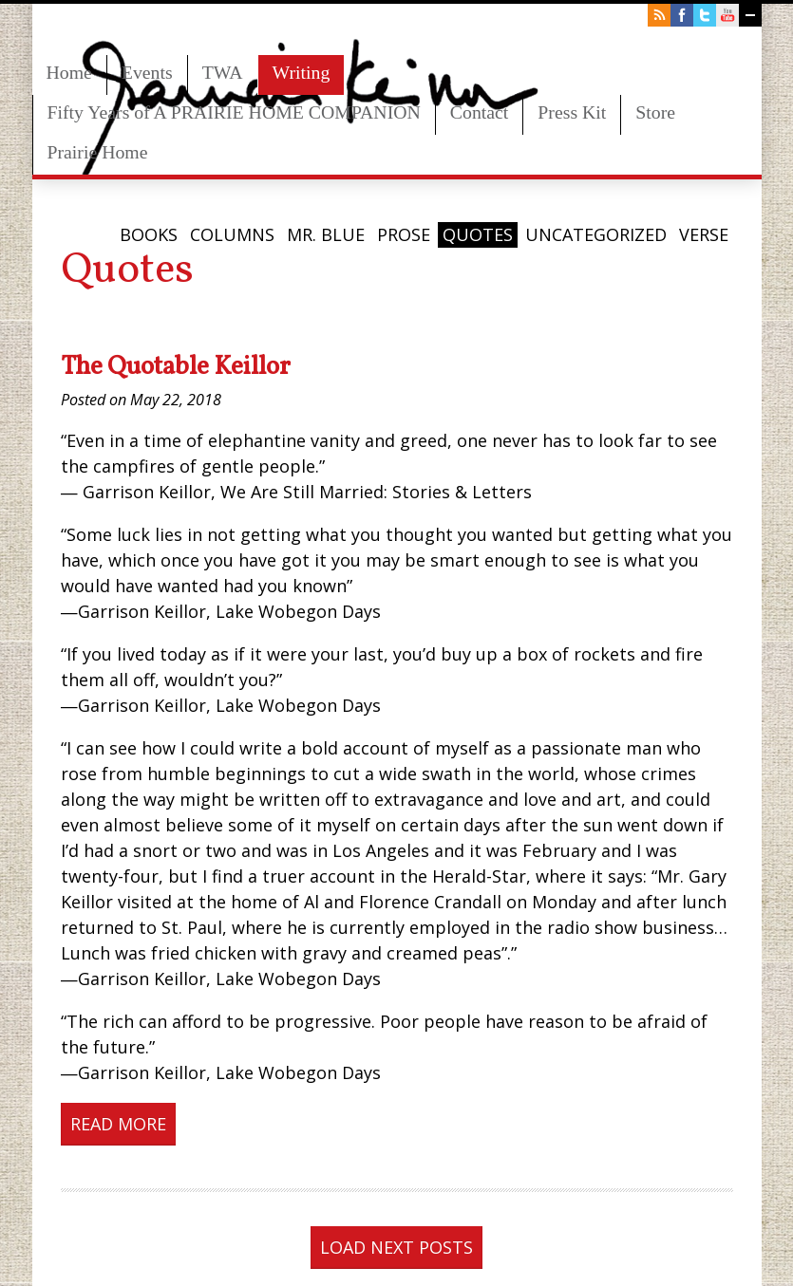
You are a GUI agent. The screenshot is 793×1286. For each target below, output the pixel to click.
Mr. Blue (326, 234)
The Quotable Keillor (176, 367)
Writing (301, 72)
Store (655, 112)
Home (69, 72)
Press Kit (572, 112)
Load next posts (396, 1247)
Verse (703, 234)
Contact (479, 112)
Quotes (478, 234)
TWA (222, 72)
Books (149, 234)
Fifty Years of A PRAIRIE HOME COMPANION (234, 112)
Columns (232, 234)
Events (147, 72)
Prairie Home (97, 151)
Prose (403, 234)
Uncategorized (596, 234)
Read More (118, 1123)
